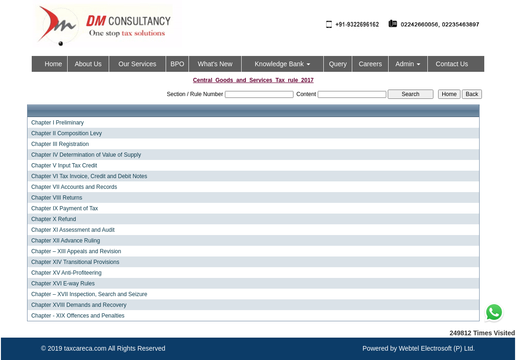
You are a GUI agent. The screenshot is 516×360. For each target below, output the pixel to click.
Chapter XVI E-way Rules (63, 283)
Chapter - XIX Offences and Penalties (78, 315)
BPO (177, 64)
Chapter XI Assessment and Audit (73, 230)
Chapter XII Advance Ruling (65, 240)
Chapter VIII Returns (56, 197)
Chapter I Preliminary (57, 122)
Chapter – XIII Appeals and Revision (76, 251)
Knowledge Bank (282, 64)
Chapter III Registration (60, 144)
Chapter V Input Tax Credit (64, 165)
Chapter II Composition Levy (66, 133)
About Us (88, 64)
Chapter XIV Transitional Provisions (75, 262)
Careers (370, 64)
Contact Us (452, 64)
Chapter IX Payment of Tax (64, 208)
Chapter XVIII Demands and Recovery (78, 305)
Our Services (137, 64)
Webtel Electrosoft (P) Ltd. (437, 348)
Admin (408, 64)
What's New (215, 64)
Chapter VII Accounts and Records (74, 187)
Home (53, 64)
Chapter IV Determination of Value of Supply (86, 155)
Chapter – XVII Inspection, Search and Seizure (89, 294)
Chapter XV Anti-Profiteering (66, 273)
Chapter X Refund (53, 219)
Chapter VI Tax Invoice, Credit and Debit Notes (89, 176)
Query (338, 64)
